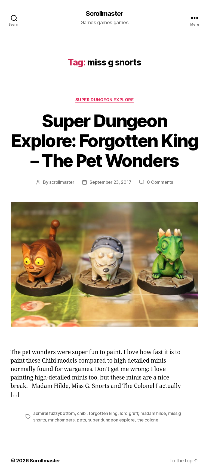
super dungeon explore (111, 420)
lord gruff (129, 413)
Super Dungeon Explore (104, 99)
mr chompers (61, 420)
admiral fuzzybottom (54, 413)
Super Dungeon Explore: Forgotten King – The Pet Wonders (104, 140)
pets (81, 420)
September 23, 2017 (110, 182)
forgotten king (103, 413)
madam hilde (153, 413)
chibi (82, 413)
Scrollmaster (104, 13)
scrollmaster (61, 182)
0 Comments (160, 182)
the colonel (148, 420)
